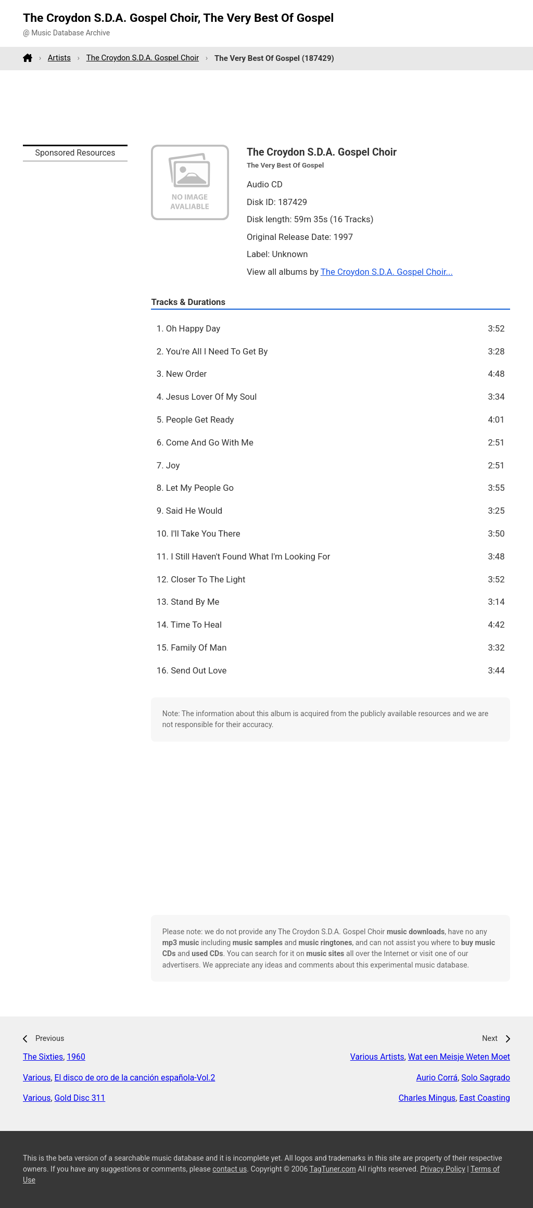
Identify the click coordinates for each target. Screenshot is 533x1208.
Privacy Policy (442, 1169)
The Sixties (43, 1057)
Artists (59, 57)
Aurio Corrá (437, 1078)
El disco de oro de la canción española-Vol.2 (135, 1078)
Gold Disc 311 (80, 1098)
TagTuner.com (333, 1169)
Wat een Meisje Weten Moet (459, 1057)
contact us (229, 1169)
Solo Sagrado (485, 1078)
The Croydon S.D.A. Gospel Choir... (387, 271)
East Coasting (484, 1098)
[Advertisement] (266, 107)
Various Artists (377, 1057)
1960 (76, 1057)
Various (36, 1078)
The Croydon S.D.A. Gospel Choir (142, 57)
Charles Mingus (427, 1098)
